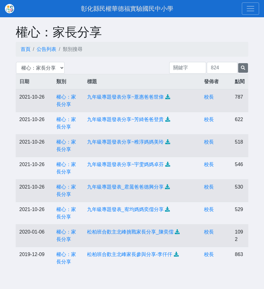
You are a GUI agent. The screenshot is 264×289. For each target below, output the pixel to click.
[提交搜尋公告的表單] (243, 68)
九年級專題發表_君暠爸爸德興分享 (125, 186)
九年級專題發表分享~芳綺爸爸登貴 (125, 119)
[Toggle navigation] (250, 8)
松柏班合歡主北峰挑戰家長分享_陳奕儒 (130, 231)
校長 (209, 97)
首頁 (25, 49)
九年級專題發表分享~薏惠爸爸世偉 (125, 97)
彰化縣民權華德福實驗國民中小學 (127, 8)
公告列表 (46, 49)
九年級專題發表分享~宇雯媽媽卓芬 (125, 164)
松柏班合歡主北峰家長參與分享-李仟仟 (129, 254)
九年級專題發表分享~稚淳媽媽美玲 (125, 141)
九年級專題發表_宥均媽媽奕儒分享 (125, 209)
